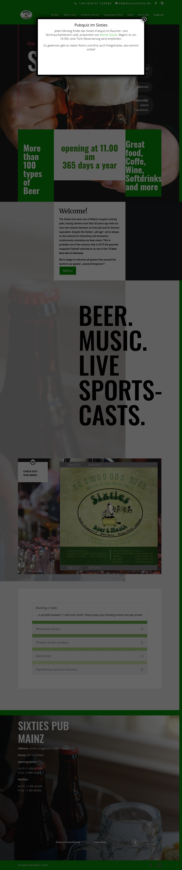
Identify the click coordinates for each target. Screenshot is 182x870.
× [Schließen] (144, 19)
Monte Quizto (108, 35)
